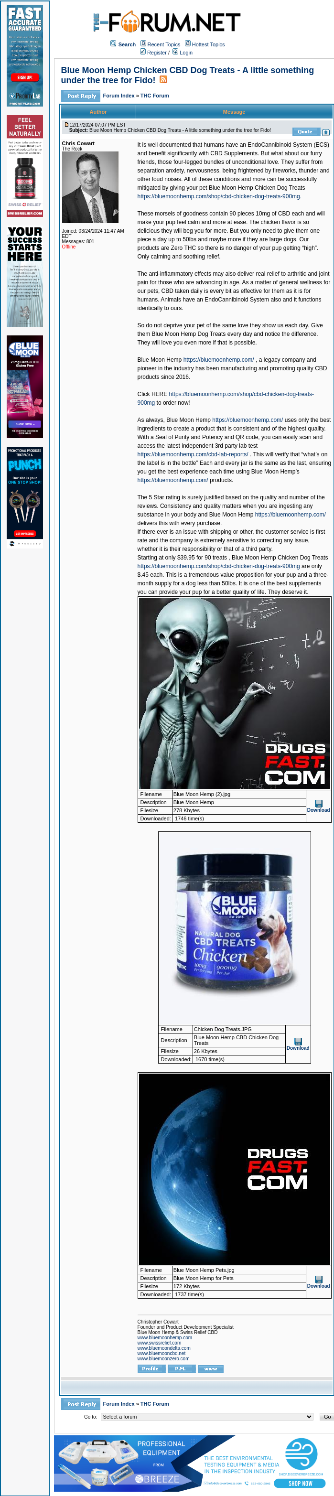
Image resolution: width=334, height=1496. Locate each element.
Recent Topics (164, 44)
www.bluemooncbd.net (162, 1353)
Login (182, 52)
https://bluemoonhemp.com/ (218, 359)
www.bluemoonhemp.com (165, 1337)
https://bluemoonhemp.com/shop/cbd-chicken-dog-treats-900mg (219, 566)
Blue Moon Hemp (160, 359)
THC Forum (154, 95)
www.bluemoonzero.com (164, 1358)
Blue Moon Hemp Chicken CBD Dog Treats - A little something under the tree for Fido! (180, 130)
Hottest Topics (208, 44)
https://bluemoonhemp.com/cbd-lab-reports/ (193, 454)
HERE (159, 394)
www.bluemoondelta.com (164, 1348)
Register (153, 52)
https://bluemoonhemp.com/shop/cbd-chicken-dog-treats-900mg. (220, 196)
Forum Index (119, 95)
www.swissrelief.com (160, 1342)
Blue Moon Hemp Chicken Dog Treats (257, 187)
